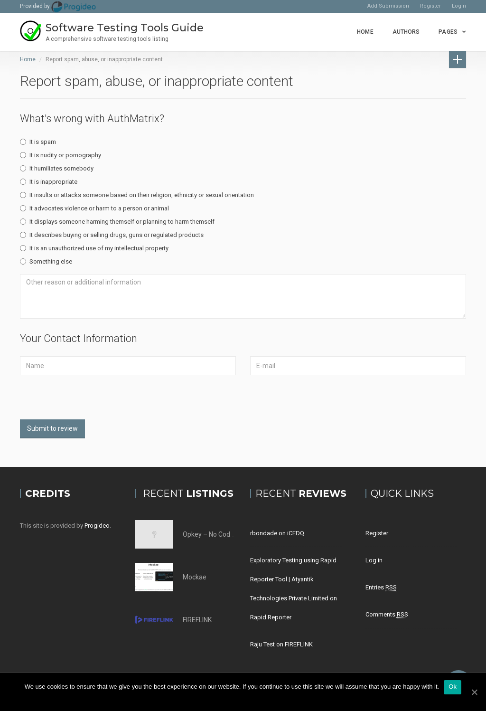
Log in (374, 560)
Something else (46, 261)
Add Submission (388, 6)
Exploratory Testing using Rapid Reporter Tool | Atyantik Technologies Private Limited (293, 579)
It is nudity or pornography (60, 155)
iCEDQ (295, 533)
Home (365, 31)
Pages (448, 31)
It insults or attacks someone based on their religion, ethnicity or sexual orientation (137, 195)
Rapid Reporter (270, 617)
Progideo (97, 525)
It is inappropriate (48, 181)
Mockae (194, 577)
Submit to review (52, 428)
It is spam (38, 141)
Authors (406, 31)
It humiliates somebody (56, 168)
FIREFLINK (197, 620)
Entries (381, 587)
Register (430, 6)
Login (459, 6)
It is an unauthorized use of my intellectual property (94, 248)
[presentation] (92, 400)
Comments (386, 614)
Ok (453, 686)
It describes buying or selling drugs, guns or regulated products (112, 234)
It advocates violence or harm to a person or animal (94, 208)
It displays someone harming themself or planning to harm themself (117, 221)
